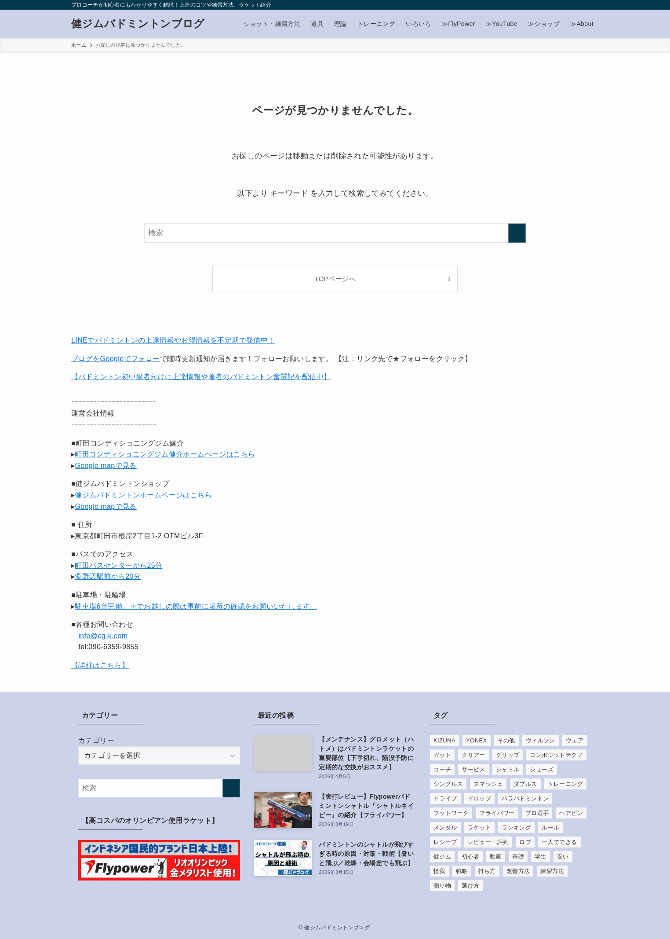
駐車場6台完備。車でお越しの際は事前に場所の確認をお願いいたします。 (196, 606)
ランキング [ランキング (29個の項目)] (516, 827)
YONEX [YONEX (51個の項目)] (476, 740)
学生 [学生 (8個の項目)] (540, 856)
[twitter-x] (524, 5)
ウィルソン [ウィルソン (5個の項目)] (540, 740)
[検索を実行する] (517, 233)
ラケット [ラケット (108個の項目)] (480, 827)
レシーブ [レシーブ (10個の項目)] (445, 842)
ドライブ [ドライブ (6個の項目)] (445, 798)
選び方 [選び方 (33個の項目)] (470, 885)
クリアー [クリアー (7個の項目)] (473, 755)
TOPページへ (335, 278)
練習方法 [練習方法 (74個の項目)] (552, 871)
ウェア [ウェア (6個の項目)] (574, 740)
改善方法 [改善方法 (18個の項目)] (518, 871)
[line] (547, 5)
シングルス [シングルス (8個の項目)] (448, 784)
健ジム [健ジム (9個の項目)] (442, 856)
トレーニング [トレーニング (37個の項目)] (565, 784)
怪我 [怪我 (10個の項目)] (439, 871)
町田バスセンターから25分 (118, 565)
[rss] (570, 5)
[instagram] (536, 5)
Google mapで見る (105, 465)
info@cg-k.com (102, 635)
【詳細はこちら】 (100, 665)
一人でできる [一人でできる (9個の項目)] (559, 842)
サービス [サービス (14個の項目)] (473, 769)
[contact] (581, 5)
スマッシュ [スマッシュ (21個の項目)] (488, 784)
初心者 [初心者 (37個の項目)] (470, 856)
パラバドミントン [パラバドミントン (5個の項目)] (525, 798)
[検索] (593, 5)
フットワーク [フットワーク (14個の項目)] (451, 813)
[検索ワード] (335, 233)
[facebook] (513, 5)
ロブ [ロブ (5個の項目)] (525, 842)
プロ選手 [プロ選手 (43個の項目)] (537, 813)
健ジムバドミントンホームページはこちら (143, 495)
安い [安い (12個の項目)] (563, 856)
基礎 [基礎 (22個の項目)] (518, 856)
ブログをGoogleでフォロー (115, 358)
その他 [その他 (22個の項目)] (506, 740)
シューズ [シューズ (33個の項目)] (541, 769)
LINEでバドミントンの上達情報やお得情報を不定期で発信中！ (173, 340)
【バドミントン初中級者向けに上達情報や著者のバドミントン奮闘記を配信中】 (201, 376)
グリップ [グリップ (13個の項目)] (508, 755)
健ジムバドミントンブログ (138, 23)
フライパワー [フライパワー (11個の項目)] (496, 813)
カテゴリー (96, 740)
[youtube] (558, 5)
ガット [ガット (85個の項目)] (442, 755)
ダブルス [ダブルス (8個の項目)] (525, 784)
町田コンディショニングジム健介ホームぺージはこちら (165, 454)
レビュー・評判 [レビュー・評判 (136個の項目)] (488, 842)
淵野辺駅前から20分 (108, 576)
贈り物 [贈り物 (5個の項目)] (442, 885)
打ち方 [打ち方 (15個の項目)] (487, 871)
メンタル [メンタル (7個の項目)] (445, 827)
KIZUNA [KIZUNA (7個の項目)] (444, 740)
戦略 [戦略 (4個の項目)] (462, 871)
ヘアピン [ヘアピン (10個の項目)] (571, 813)
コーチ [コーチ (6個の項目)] (442, 769)
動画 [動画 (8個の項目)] (496, 856)
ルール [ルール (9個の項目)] (550, 827)
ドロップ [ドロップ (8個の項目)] (480, 798)
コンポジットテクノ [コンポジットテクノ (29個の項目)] (556, 755)
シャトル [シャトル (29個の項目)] (508, 769)
